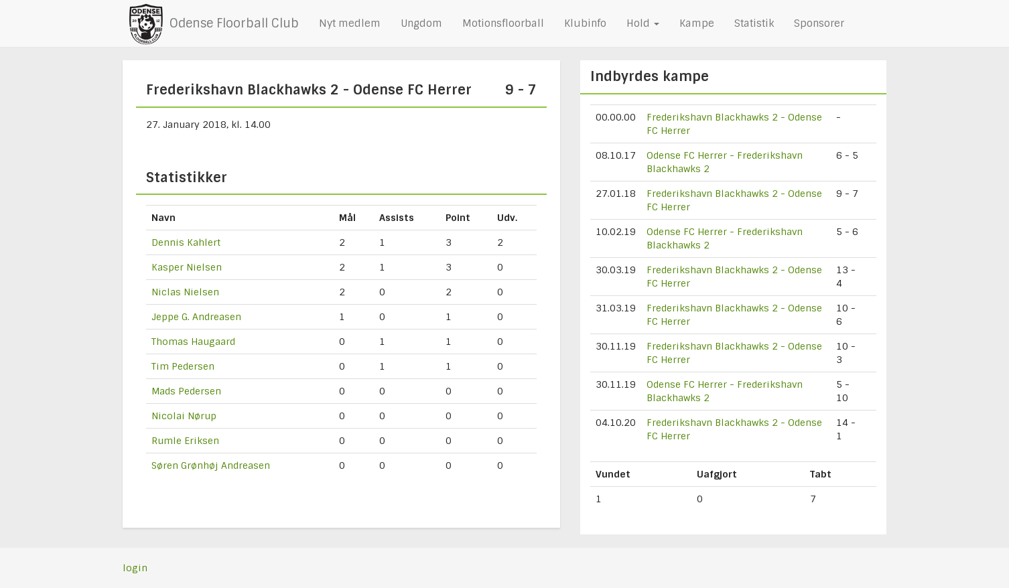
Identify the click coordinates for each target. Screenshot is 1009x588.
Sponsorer (819, 23)
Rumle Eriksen (185, 441)
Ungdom (421, 23)
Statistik (754, 23)
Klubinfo (585, 23)
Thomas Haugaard (193, 342)
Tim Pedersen (182, 366)
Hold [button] (642, 23)
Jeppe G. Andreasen (196, 317)
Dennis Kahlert (185, 242)
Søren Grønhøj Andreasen (210, 465)
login (135, 568)
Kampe (696, 23)
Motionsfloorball (503, 23)
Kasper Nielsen (186, 267)
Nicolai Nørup (183, 416)
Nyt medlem (350, 23)
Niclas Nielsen (185, 292)
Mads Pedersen (186, 391)
